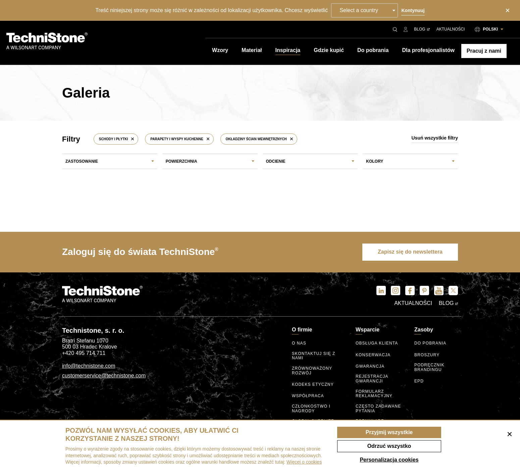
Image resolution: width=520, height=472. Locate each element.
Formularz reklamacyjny (374, 394)
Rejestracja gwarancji (372, 378)
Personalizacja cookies (389, 460)
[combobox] (364, 10)
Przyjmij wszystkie (389, 432)
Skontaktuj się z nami (313, 356)
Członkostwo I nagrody (311, 408)
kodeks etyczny (313, 384)
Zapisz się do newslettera (410, 252)
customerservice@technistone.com (104, 375)
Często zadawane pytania (378, 408)
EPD (419, 381)
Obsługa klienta (377, 343)
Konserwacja (373, 355)
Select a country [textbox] (359, 10)
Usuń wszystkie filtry (435, 138)
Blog (421, 29)
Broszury (426, 355)
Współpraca (308, 396)
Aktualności (450, 29)
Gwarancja (370, 366)
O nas (299, 343)
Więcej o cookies (304, 462)
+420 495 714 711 (83, 353)
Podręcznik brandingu (429, 367)
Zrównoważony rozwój (312, 370)
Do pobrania (430, 343)
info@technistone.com (88, 366)
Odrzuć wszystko (389, 446)
